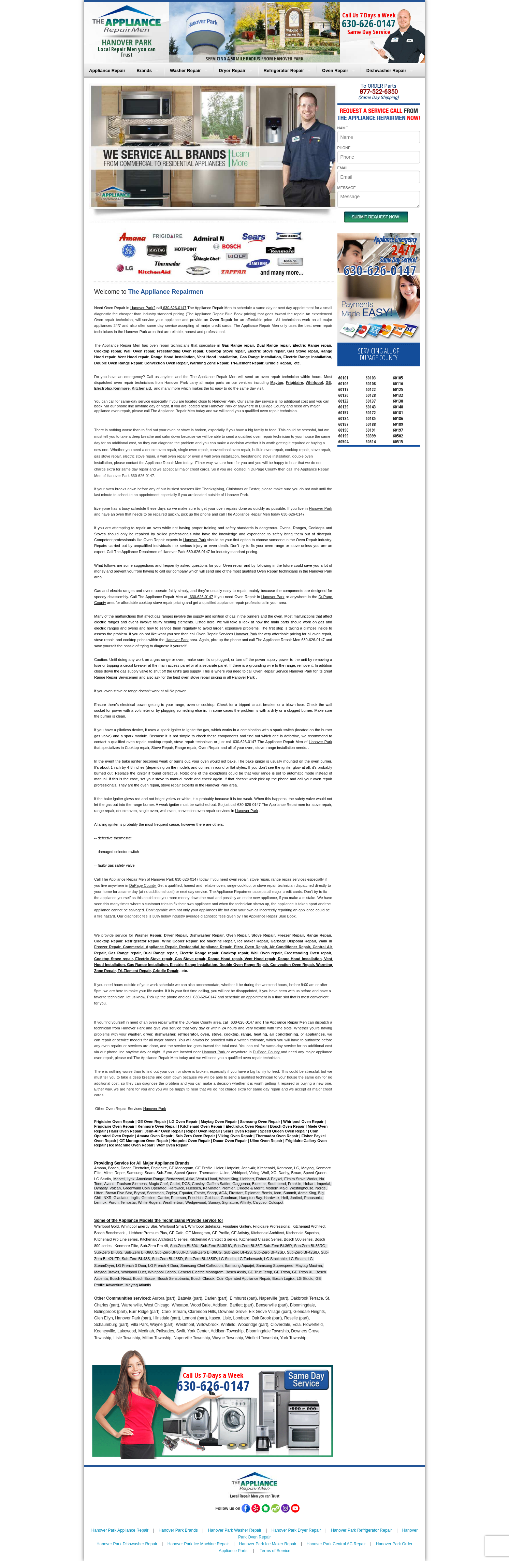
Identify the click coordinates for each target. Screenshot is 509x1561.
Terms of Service (275, 1550)
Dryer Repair (232, 70)
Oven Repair (335, 70)
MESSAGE (346, 188)
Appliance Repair (107, 70)
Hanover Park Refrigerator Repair (361, 1530)
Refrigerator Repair (284, 70)
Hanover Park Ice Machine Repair (198, 1544)
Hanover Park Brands (178, 1530)
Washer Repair (185, 70)
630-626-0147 (369, 23)
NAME (342, 128)
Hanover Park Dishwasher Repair (127, 1544)
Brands (144, 70)
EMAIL (343, 168)
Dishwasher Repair (386, 70)
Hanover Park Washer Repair (234, 1530)
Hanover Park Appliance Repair (119, 1530)
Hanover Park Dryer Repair (296, 1530)
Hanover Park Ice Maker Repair (267, 1544)
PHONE (344, 148)
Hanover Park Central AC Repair (336, 1544)
